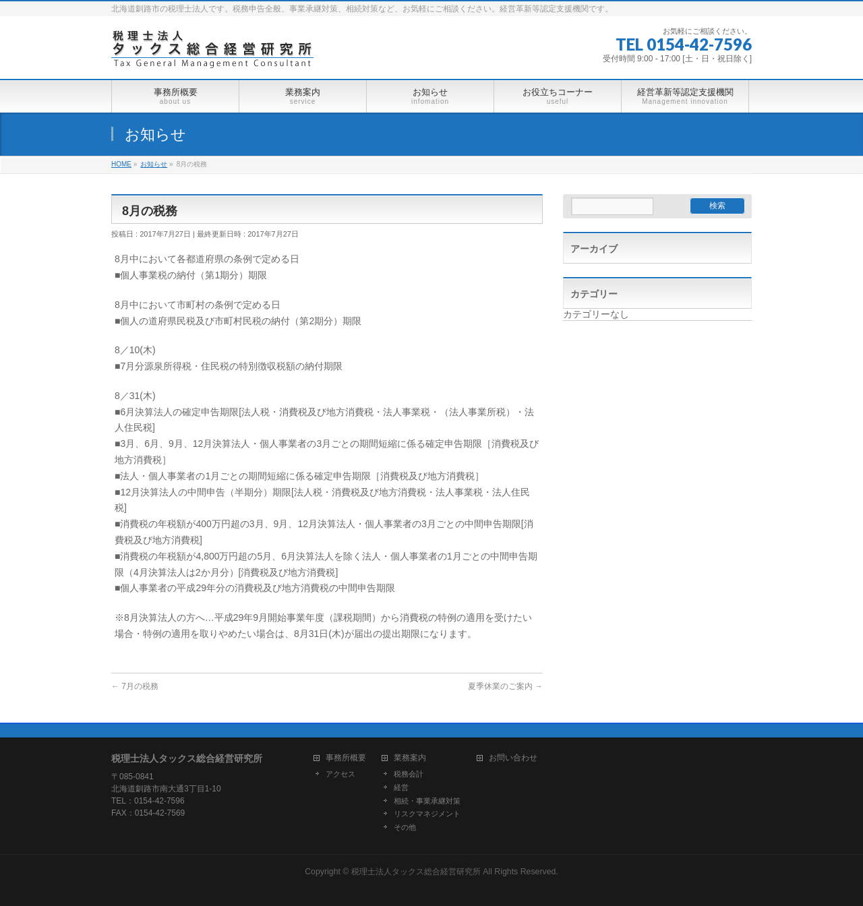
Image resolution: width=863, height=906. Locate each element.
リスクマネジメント (427, 814)
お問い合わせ (513, 758)
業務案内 (410, 758)
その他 (405, 827)
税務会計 (408, 774)
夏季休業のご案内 (505, 686)
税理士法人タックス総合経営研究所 (416, 871)
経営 (401, 787)
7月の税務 (134, 686)
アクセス (340, 774)
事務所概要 (346, 758)
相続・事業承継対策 (427, 801)
